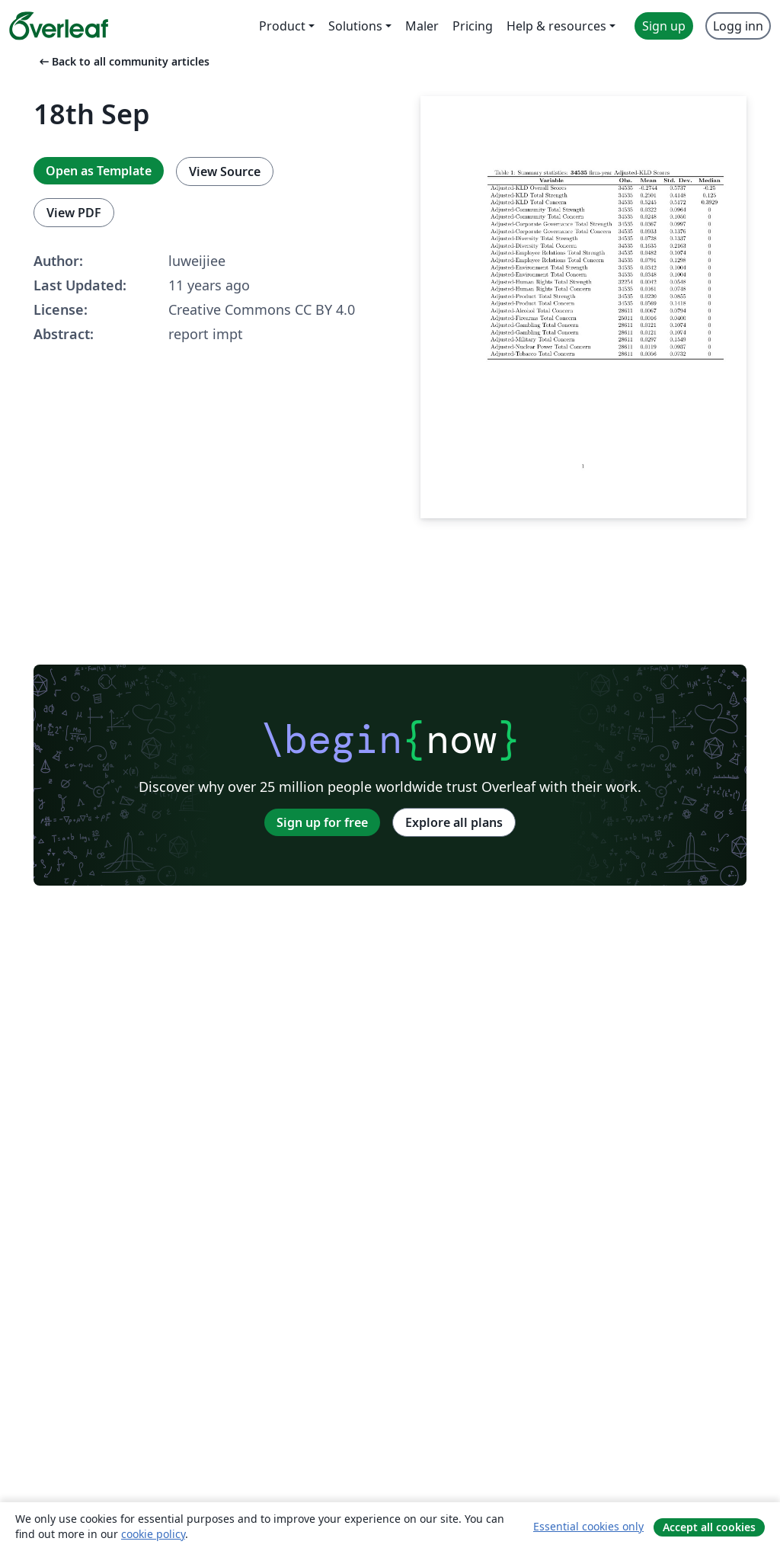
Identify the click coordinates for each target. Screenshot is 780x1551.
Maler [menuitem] (422, 26)
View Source (225, 171)
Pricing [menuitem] (472, 26)
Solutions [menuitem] (355, 26)
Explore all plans (454, 822)
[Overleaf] (58, 26)
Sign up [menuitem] (664, 26)
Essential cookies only (588, 1526)
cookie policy (153, 1534)
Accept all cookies (709, 1527)
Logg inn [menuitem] (738, 26)
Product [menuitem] (282, 26)
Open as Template (99, 170)
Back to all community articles (123, 61)
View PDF (73, 212)
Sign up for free (322, 822)
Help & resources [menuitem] (556, 26)
